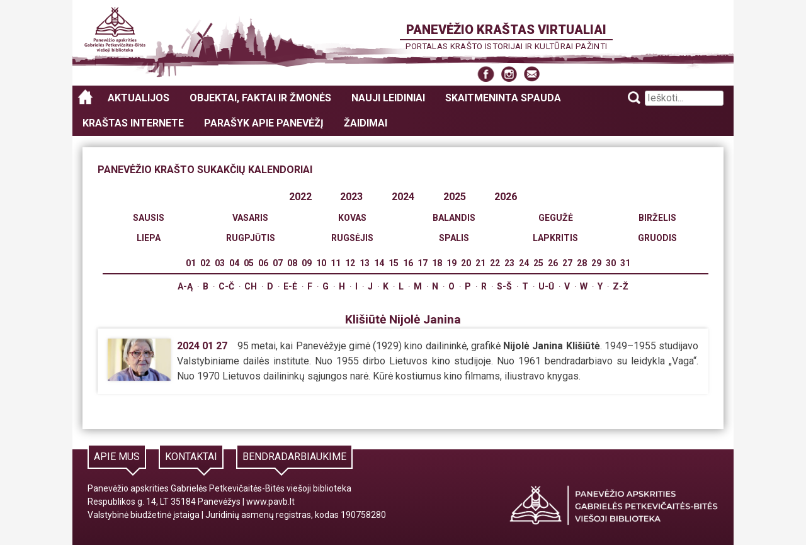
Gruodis (657, 238)
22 (495, 263)
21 (480, 263)
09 (307, 263)
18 (437, 263)
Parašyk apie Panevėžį (264, 123)
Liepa (149, 238)
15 (394, 263)
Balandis (454, 218)
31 (625, 263)
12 (350, 263)
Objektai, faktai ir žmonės (260, 98)
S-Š (504, 286)
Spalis (454, 238)
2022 (300, 197)
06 (263, 263)
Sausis (148, 218)
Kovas (352, 218)
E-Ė (290, 286)
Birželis (657, 218)
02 (205, 263)
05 (249, 263)
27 (567, 263)
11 (336, 263)
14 (379, 263)
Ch (250, 286)
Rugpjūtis (250, 238)
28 (582, 263)
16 (408, 263)
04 (234, 263)
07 (278, 263)
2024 (403, 197)
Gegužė (555, 218)
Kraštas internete (133, 123)
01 (191, 263)
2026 (505, 197)
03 (220, 263)
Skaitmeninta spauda (503, 98)
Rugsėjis (352, 238)
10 (321, 263)
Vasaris (250, 218)
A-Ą (185, 286)
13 (365, 263)
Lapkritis (555, 238)
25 (538, 263)
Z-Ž (620, 286)
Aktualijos (138, 98)
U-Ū (546, 286)
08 (292, 263)
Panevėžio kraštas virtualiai (506, 29)
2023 (351, 197)
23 (509, 263)
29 (596, 263)
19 (451, 263)
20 (466, 263)
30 (611, 263)
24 (524, 263)
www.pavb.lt (270, 502)
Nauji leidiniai (388, 98)
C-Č (226, 286)
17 (422, 263)
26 (553, 263)
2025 (454, 197)
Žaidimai (365, 123)
